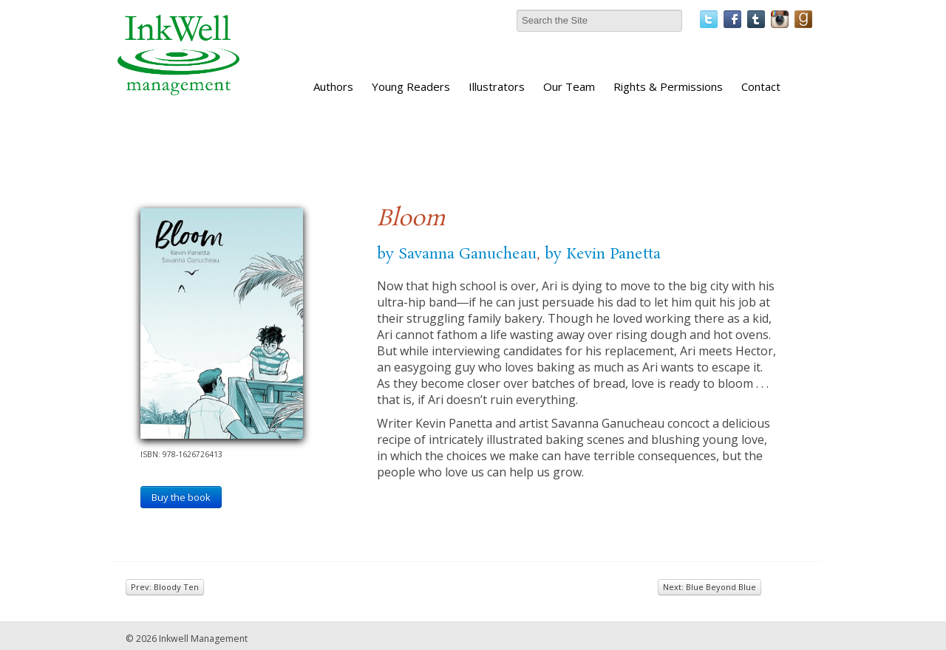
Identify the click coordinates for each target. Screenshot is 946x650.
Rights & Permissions (668, 86)
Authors (333, 86)
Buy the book (181, 497)
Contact (760, 86)
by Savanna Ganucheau (457, 254)
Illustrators (497, 86)
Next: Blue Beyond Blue (709, 586)
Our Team (569, 86)
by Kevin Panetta (603, 254)
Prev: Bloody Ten (165, 586)
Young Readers (411, 86)
